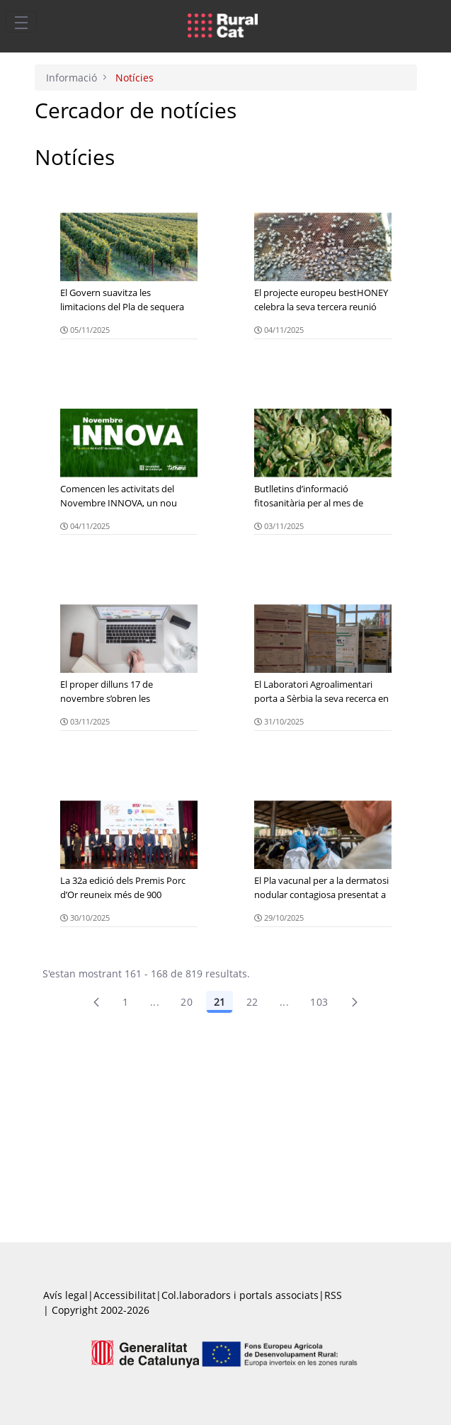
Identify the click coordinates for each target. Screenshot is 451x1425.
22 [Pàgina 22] (252, 1002)
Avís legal (65, 1295)
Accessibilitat (124, 1295)
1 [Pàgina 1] (125, 1002)
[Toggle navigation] (21, 22)
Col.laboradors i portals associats (240, 1295)
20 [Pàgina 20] (187, 1002)
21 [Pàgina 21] (219, 1002)
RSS (333, 1295)
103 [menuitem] (319, 1002)
